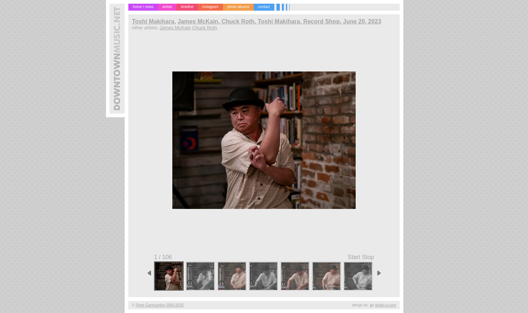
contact (264, 7)
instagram (210, 7)
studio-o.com (385, 305)
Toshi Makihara (153, 21)
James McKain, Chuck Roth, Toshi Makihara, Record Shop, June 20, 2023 (279, 21)
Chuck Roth (204, 27)
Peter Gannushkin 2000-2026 (160, 305)
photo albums (238, 7)
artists (167, 7)
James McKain (175, 27)
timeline (187, 7)
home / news (143, 7)
